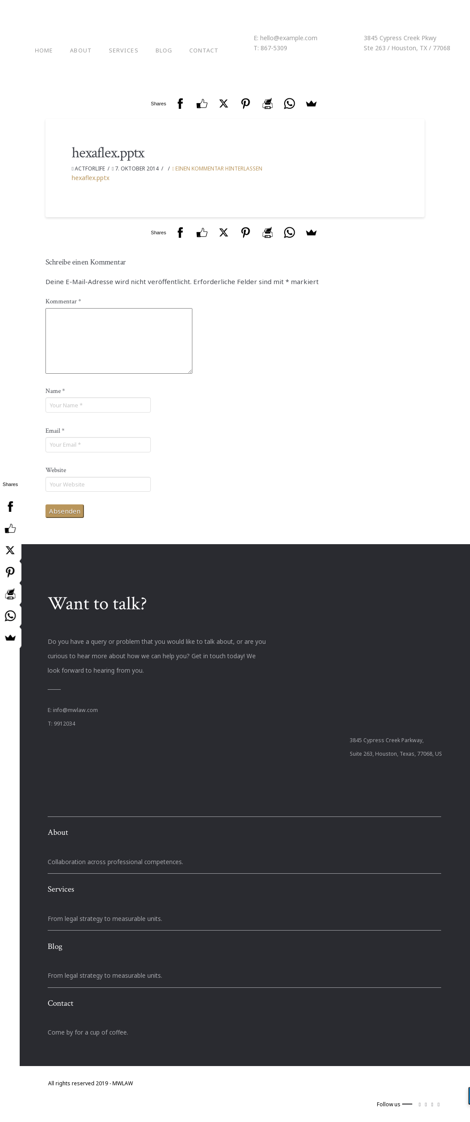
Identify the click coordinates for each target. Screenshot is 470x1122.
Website (55, 470)
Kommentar (63, 301)
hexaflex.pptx (90, 178)
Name (55, 391)
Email (55, 431)
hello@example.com (288, 38)
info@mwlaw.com (75, 710)
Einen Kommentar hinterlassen (217, 168)
